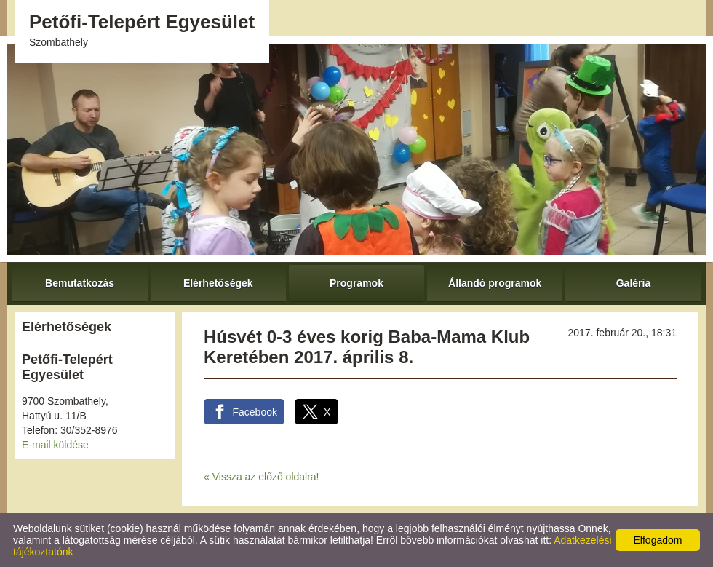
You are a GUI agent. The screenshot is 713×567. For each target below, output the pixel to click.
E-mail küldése (55, 445)
